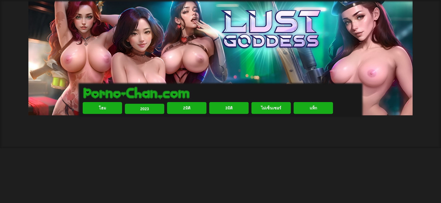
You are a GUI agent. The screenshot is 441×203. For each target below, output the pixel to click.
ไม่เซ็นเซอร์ (271, 126)
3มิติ (229, 126)
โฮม (102, 126)
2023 (144, 127)
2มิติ (186, 126)
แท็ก (313, 126)
